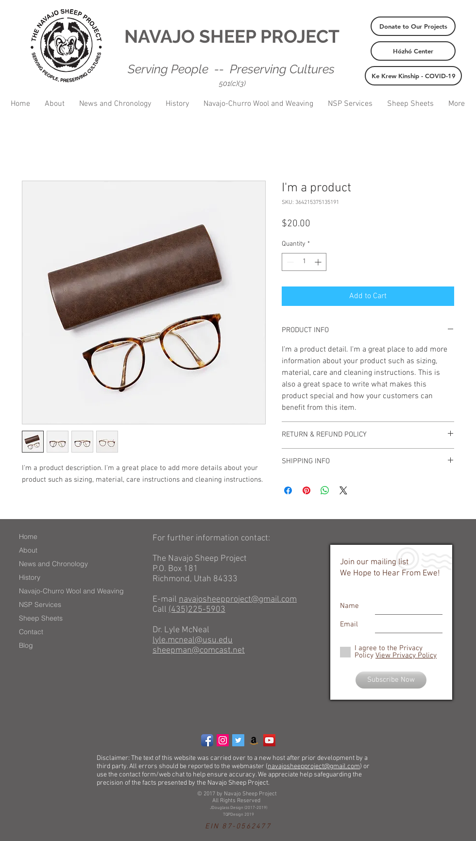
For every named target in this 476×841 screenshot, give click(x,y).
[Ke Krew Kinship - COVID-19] (413, 75)
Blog (26, 645)
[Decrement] (289, 261)
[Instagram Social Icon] (223, 740)
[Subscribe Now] (391, 680)
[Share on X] (343, 490)
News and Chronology (53, 563)
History (29, 577)
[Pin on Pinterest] (306, 490)
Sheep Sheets (41, 618)
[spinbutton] (304, 261)
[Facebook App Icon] (207, 740)
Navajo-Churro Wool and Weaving (71, 591)
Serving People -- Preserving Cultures (231, 69)
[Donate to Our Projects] (413, 26)
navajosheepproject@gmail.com (238, 599)
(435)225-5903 (197, 610)
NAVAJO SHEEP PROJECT (232, 36)
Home (28, 536)
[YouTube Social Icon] (269, 740)
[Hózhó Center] (413, 51)
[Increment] (319, 261)
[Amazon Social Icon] (254, 740)
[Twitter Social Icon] (238, 740)
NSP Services (40, 604)
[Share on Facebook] (288, 490)
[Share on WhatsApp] (325, 490)
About (28, 550)
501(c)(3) (232, 83)
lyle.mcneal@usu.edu (193, 640)
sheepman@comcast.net (199, 650)
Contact (31, 631)
